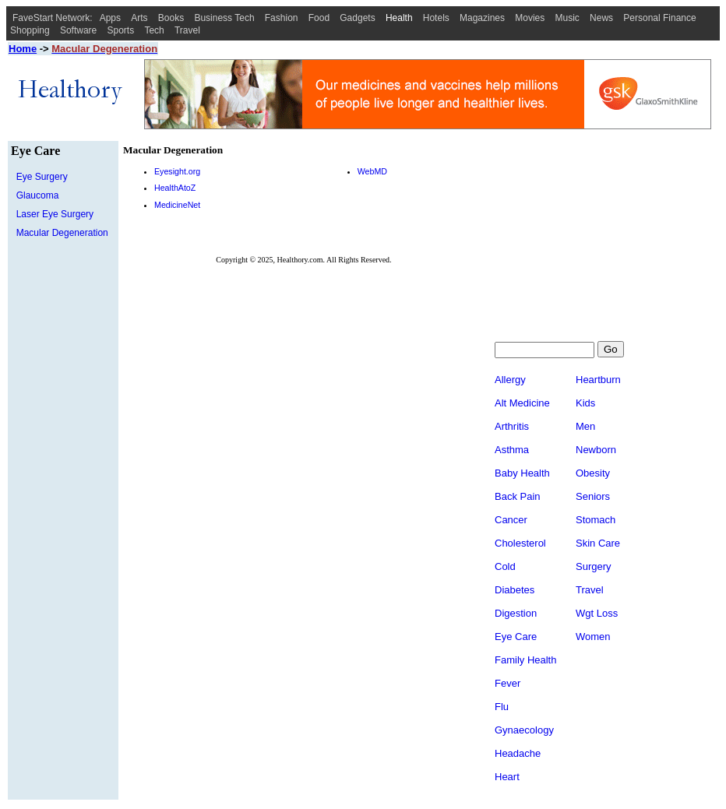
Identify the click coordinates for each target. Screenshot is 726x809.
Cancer (511, 521)
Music (567, 17)
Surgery (593, 568)
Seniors (593, 498)
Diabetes (514, 591)
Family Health (525, 661)
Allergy (510, 381)
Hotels (436, 17)
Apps (110, 17)
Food (319, 17)
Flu (502, 708)
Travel (187, 30)
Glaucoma (37, 195)
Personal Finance (659, 17)
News (601, 17)
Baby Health (522, 474)
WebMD (372, 171)
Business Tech (224, 17)
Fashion (281, 17)
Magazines (482, 17)
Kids (585, 404)
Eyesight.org (177, 171)
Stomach (595, 521)
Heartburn (598, 381)
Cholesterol (520, 544)
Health (399, 17)
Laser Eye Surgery (54, 214)
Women (593, 638)
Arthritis (512, 428)
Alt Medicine (522, 404)
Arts (139, 17)
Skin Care (598, 544)
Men (585, 428)
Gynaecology (524, 731)
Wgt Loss (597, 615)
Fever (507, 685)
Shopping (30, 30)
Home (23, 49)
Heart (507, 778)
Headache (518, 755)
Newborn (596, 451)
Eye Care (516, 638)
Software (78, 30)
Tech (154, 30)
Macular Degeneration (62, 232)
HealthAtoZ (175, 187)
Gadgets (357, 17)
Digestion (516, 615)
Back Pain (518, 498)
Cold (505, 568)
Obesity (593, 474)
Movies (529, 17)
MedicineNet (177, 204)
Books (171, 17)
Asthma (512, 451)
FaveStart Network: (52, 17)
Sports (121, 30)
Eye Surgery (42, 176)
